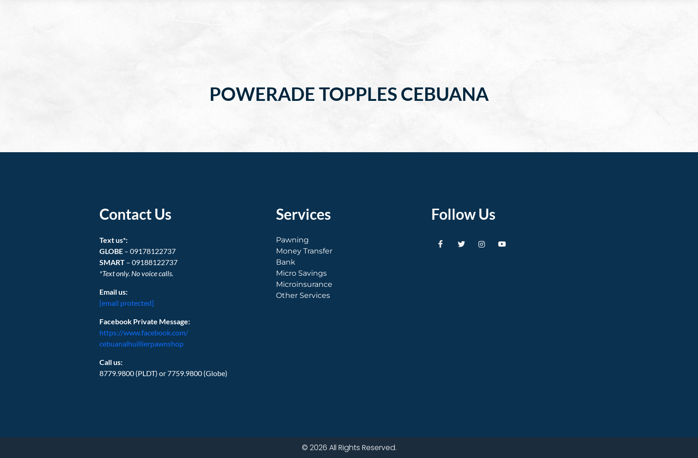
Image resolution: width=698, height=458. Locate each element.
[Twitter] (461, 244)
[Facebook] (440, 244)
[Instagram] (482, 244)
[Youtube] (502, 244)
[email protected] (126, 302)
